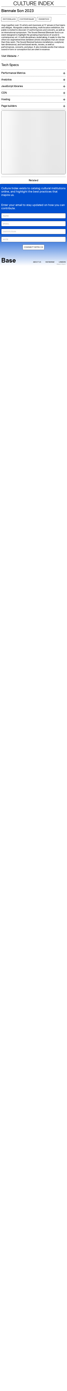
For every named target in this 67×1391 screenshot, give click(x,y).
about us (37, 1386)
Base (8, 1384)
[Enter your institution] (33, 1356)
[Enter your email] (33, 1348)
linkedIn (62, 1386)
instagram (50, 1386)
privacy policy (61, 1388)
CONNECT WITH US (33, 1371)
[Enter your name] (33, 1340)
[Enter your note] (33, 1363)
